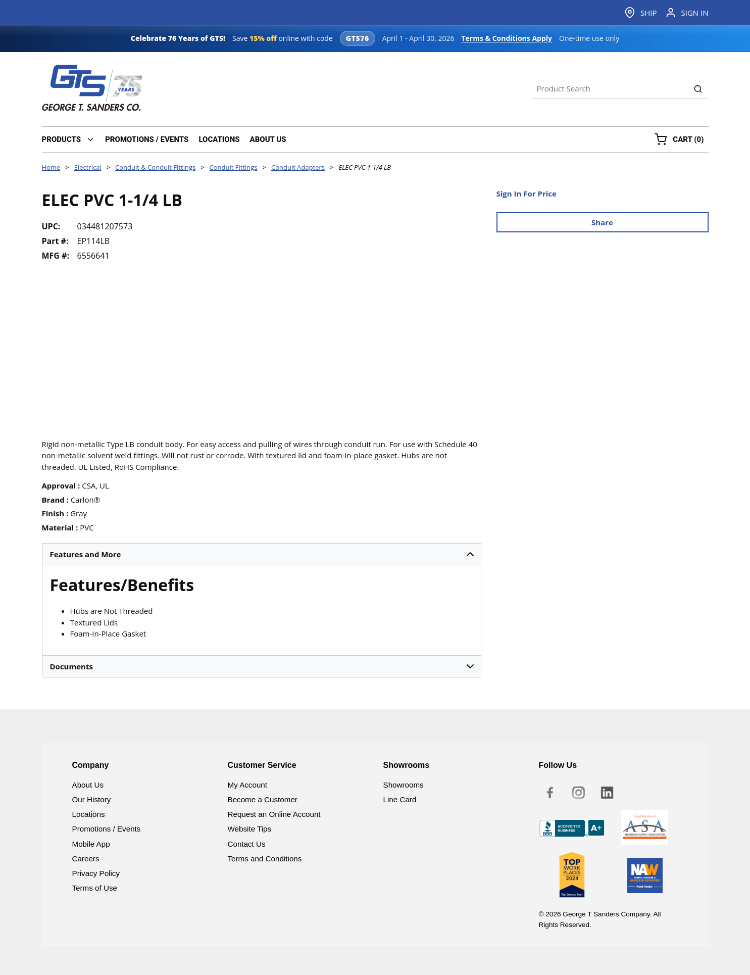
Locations (88, 814)
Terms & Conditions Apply (506, 38)
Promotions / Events (106, 828)
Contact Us (247, 844)
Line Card (400, 799)
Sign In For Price (526, 193)
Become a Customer (262, 799)
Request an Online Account (274, 814)
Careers (85, 858)
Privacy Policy (96, 873)
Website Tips (250, 828)
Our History (91, 799)
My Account (248, 785)
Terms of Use (94, 888)
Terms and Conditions (265, 858)
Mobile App (91, 844)
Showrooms (403, 785)
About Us (88, 785)
